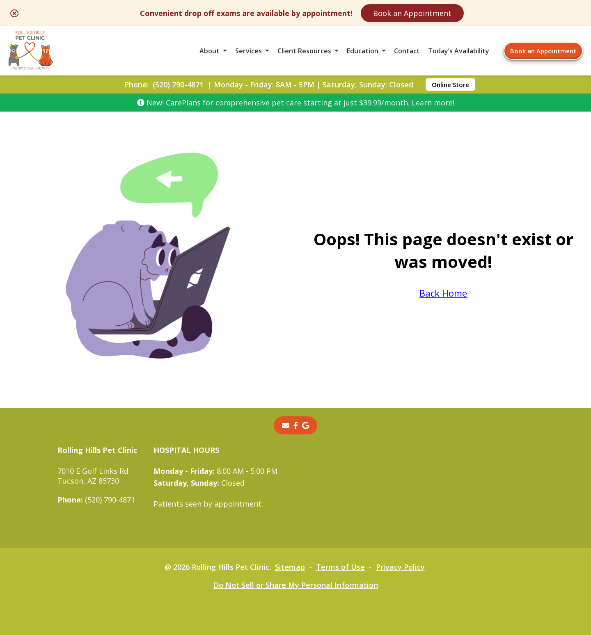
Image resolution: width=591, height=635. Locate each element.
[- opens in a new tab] (295, 425)
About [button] (209, 50)
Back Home (443, 293)
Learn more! (433, 102)
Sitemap (290, 567)
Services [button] (248, 50)
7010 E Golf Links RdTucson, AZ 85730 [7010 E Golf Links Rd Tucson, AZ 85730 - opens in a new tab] (92, 476)
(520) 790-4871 (178, 84)
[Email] (285, 425)
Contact (407, 50)
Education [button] (362, 50)
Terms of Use (340, 567)
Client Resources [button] (304, 50)
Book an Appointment (412, 13)
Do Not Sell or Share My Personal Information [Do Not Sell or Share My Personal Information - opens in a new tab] (295, 585)
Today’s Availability (458, 50)
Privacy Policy (400, 567)
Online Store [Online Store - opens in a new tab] (450, 84)
